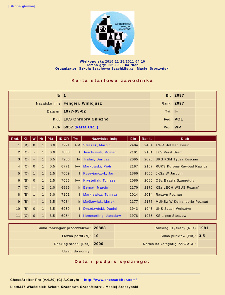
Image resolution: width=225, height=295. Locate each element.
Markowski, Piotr (97, 166)
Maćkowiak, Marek (99, 201)
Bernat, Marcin (95, 187)
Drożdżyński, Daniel (100, 208)
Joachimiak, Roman (100, 152)
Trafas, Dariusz (96, 159)
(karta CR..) (86, 127)
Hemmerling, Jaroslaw (102, 215)
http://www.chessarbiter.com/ (110, 279)
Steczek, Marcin (96, 145)
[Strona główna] (21, 6)
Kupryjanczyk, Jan (98, 173)
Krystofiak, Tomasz (99, 180)
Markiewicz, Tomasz (100, 194)
